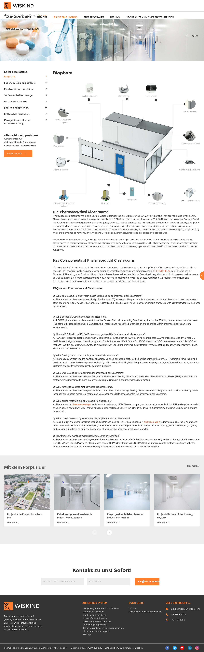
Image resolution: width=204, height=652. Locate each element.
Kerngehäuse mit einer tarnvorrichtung (17, 122)
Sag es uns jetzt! (17, 153)
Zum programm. (94, 17)
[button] (109, 480)
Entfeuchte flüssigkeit (17, 114)
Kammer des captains (93, 611)
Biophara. (9, 76)
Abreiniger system (18, 17)
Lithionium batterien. (16, 107)
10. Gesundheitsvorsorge (18, 95)
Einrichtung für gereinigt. (94, 624)
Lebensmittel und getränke (20, 83)
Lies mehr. (193, 413)
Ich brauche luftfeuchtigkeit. (96, 631)
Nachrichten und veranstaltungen (150, 17)
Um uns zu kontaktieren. (22, 29)
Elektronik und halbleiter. (19, 89)
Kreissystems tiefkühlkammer (96, 621)
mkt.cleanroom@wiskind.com (185, 609)
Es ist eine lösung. (66, 17)
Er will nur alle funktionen (94, 615)
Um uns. (115, 17)
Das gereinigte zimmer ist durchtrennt (100, 608)
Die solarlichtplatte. (15, 101)
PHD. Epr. (42, 17)
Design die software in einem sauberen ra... (103, 628)
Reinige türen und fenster (94, 618)
